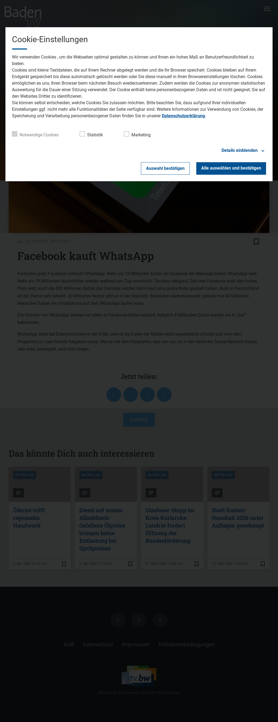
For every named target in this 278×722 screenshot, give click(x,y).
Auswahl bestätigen (165, 168)
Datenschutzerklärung (183, 115)
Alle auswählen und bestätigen (231, 168)
